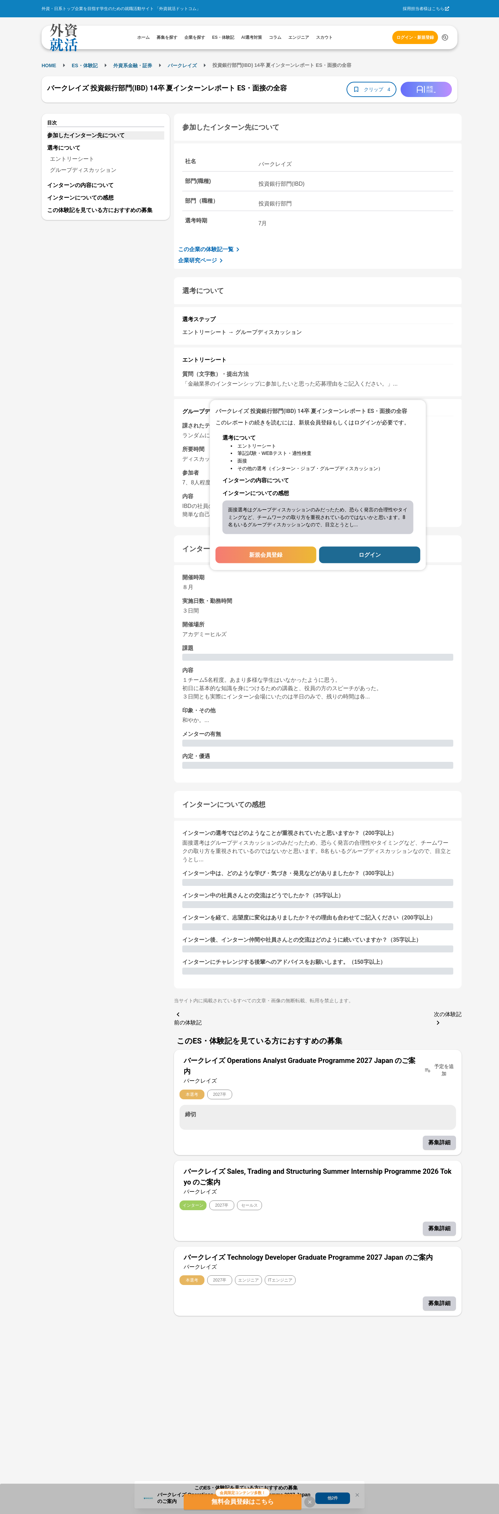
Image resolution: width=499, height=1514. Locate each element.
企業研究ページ (201, 260)
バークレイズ (182, 65)
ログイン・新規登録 (415, 37)
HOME (49, 65)
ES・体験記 (85, 65)
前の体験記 (188, 1018)
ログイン (370, 555)
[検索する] (445, 37)
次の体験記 (448, 1019)
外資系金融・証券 (132, 65)
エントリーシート (72, 159)
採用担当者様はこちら (423, 8)
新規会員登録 (265, 555)
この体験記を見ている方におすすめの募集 (99, 210)
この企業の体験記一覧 (210, 249)
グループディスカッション (83, 170)
